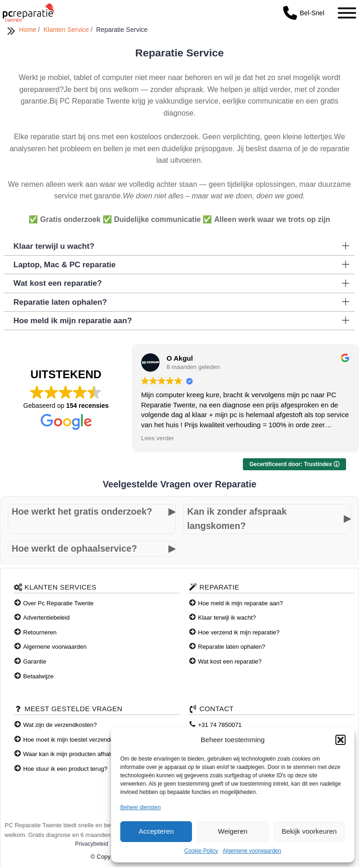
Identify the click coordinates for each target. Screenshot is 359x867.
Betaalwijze (38, 676)
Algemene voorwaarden (252, 851)
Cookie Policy (201, 851)
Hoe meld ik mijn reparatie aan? (240, 603)
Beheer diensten (140, 807)
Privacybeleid (91, 844)
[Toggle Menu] (347, 12)
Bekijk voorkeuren (309, 831)
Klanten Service (67, 29)
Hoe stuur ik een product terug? (65, 768)
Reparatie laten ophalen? (231, 646)
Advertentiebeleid (46, 617)
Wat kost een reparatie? (230, 661)
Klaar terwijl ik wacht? (227, 617)
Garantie (34, 661)
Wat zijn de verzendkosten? (60, 724)
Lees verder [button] (157, 438)
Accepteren (156, 831)
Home (28, 29)
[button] (340, 739)
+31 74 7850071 (219, 724)
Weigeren (233, 831)
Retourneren (39, 632)
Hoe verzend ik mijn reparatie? (238, 632)
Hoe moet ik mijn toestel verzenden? (71, 739)
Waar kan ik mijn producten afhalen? (72, 753)
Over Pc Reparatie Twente (58, 603)
